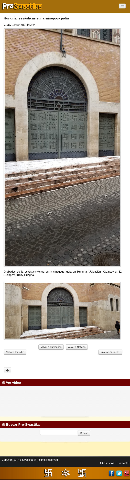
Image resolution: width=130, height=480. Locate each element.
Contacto (122, 463)
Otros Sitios (107, 463)
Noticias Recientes (110, 352)
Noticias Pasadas (15, 352)
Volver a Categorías (51, 347)
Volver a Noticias (76, 347)
